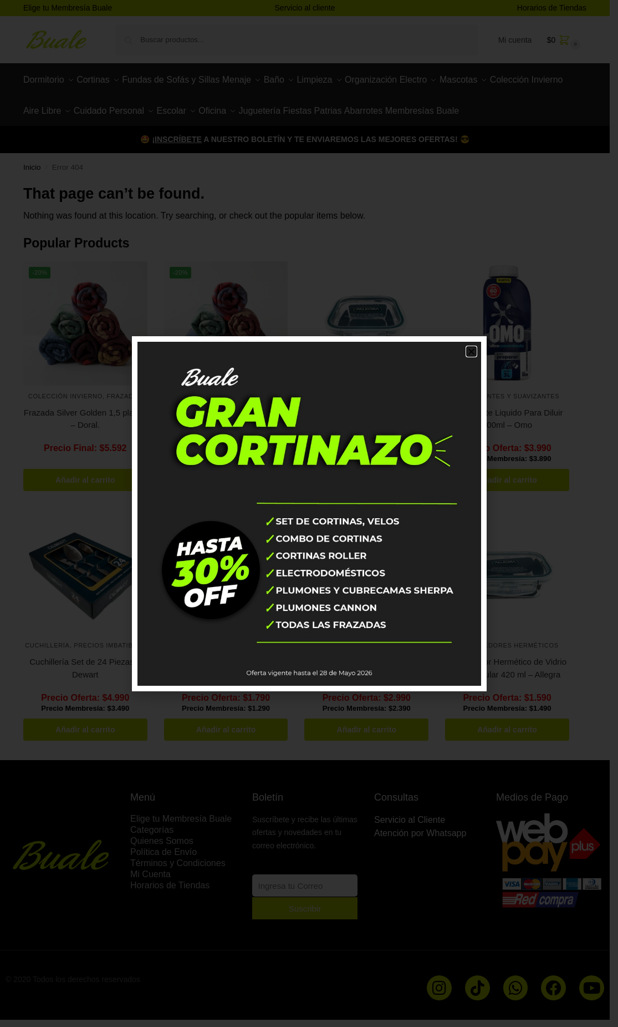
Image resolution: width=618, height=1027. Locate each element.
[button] (471, 351)
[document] (309, 513)
